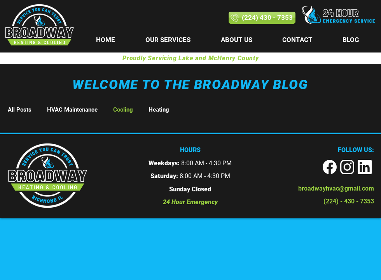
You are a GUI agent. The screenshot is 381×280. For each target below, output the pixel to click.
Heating (159, 109)
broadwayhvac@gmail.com (336, 188)
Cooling (123, 109)
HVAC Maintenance (72, 109)
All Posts (19, 109)
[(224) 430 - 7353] (262, 18)
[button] (168, 40)
